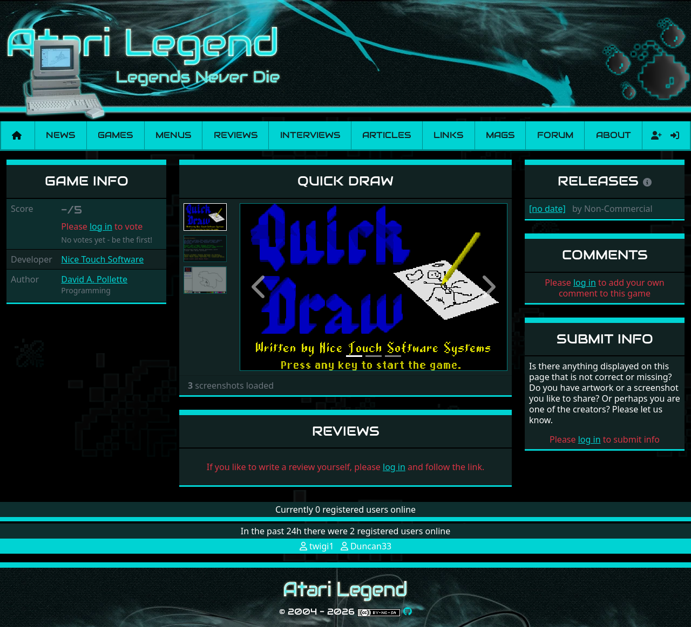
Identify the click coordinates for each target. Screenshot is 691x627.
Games (115, 135)
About (613, 135)
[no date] (547, 209)
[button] (260, 287)
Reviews (236, 135)
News (60, 135)
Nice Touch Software (102, 259)
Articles (386, 135)
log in (101, 226)
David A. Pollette (94, 279)
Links (448, 135)
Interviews (310, 135)
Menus (173, 135)
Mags (500, 135)
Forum (555, 135)
